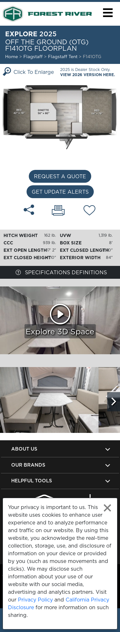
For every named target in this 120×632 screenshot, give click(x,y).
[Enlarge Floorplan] (60, 116)
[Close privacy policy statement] (107, 508)
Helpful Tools (31, 480)
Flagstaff (33, 56)
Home (11, 56)
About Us (24, 448)
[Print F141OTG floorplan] (58, 211)
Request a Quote (60, 176)
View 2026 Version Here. (87, 74)
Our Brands (28, 464)
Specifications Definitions (61, 272)
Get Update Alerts (60, 191)
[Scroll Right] (113, 401)
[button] (107, 12)
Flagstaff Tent (63, 56)
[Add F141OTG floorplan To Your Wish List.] (89, 211)
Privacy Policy (35, 599)
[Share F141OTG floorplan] (29, 210)
